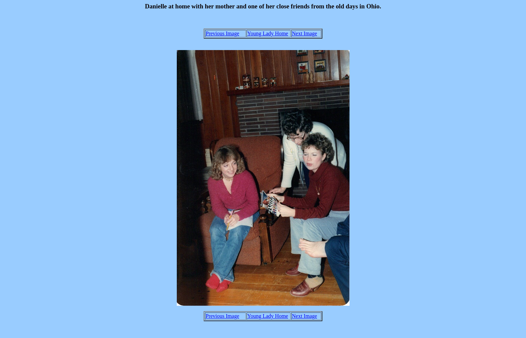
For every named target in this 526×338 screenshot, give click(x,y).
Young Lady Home (267, 33)
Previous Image (222, 33)
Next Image (304, 33)
